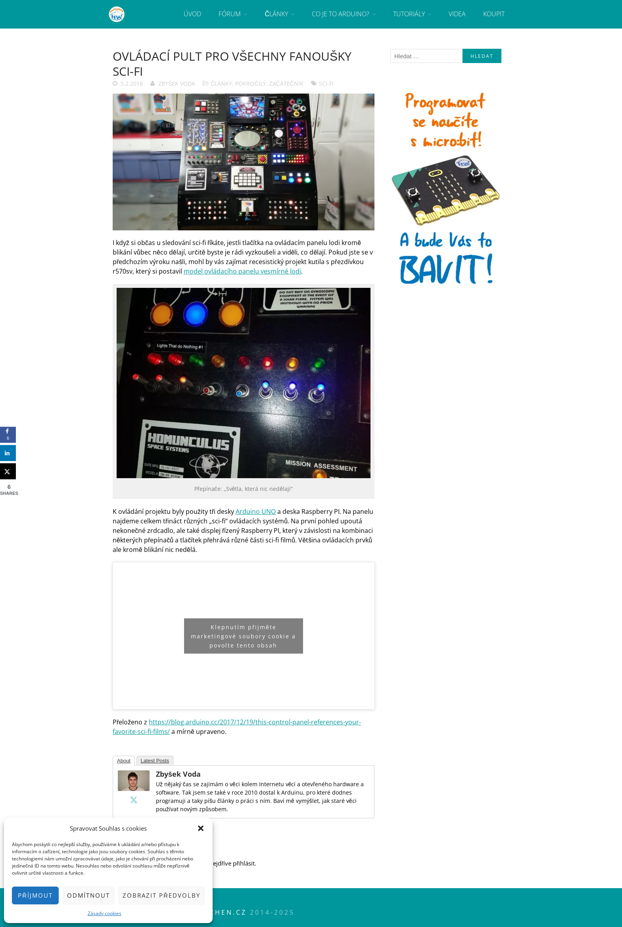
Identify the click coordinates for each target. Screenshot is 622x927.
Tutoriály (409, 14)
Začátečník (286, 83)
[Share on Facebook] (8, 435)
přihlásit (244, 863)
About (124, 761)
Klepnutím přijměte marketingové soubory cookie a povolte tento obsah (243, 636)
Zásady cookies (104, 913)
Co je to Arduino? (340, 14)
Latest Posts (155, 761)
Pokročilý (250, 83)
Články (276, 14)
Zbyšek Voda (176, 83)
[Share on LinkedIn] (8, 453)
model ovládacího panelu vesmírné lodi (242, 271)
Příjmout (35, 895)
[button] (201, 828)
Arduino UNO (256, 511)
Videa (457, 14)
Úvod (192, 14)
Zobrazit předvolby (161, 895)
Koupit (494, 14)
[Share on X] (8, 471)
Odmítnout (88, 895)
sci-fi (326, 83)
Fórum (230, 14)
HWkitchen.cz (214, 912)
